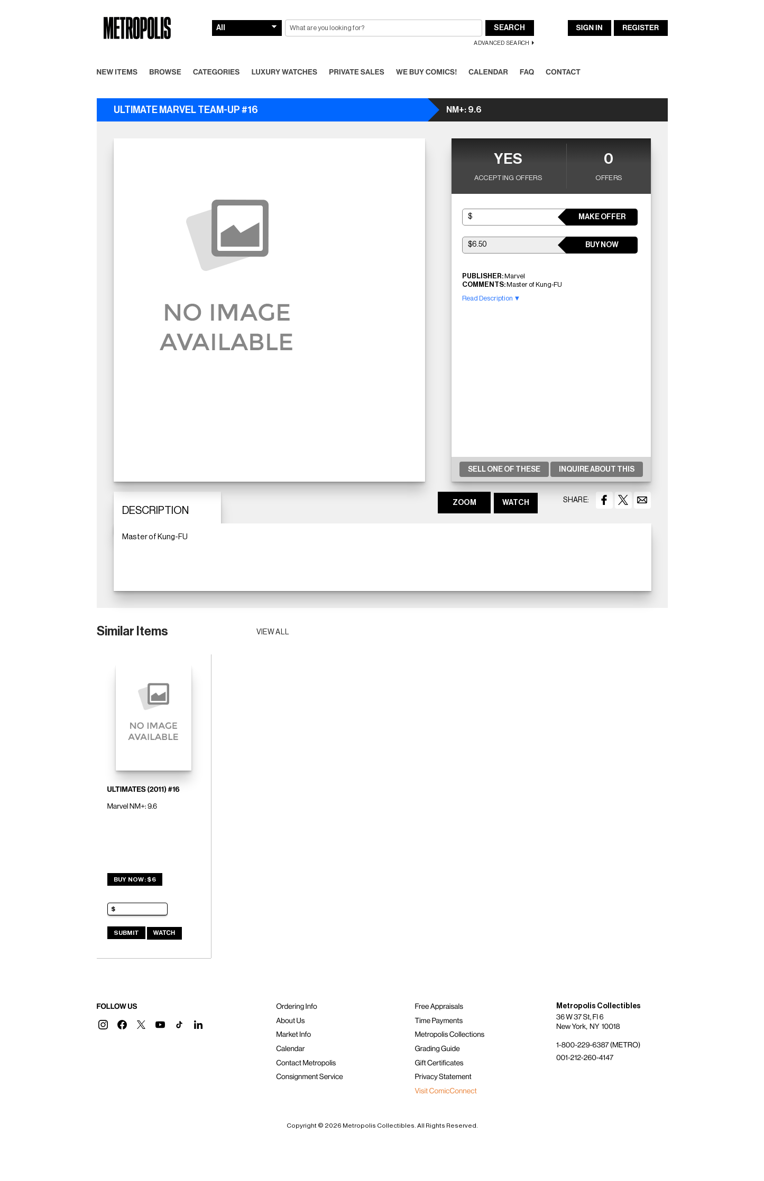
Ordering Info (296, 1006)
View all (273, 632)
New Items (117, 72)
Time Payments (439, 1021)
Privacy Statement (443, 1077)
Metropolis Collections (449, 1034)
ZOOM (464, 503)
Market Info (293, 1034)
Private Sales (356, 72)
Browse (165, 72)
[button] (103, 1024)
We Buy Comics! (426, 72)
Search (509, 28)
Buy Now (602, 245)
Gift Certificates (439, 1063)
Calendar (488, 72)
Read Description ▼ (491, 298)
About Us (290, 1021)
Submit (127, 933)
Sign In (589, 28)
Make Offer (601, 217)
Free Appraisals (439, 1006)
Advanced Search (501, 43)
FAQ (527, 72)
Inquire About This (596, 469)
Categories (216, 72)
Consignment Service (309, 1077)
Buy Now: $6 (135, 879)
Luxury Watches (285, 72)
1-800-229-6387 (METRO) (598, 1045)
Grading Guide (437, 1049)
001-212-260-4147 (584, 1058)
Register (640, 28)
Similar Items (132, 631)
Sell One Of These (504, 469)
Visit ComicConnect (445, 1091)
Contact (563, 72)
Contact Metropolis (306, 1063)
